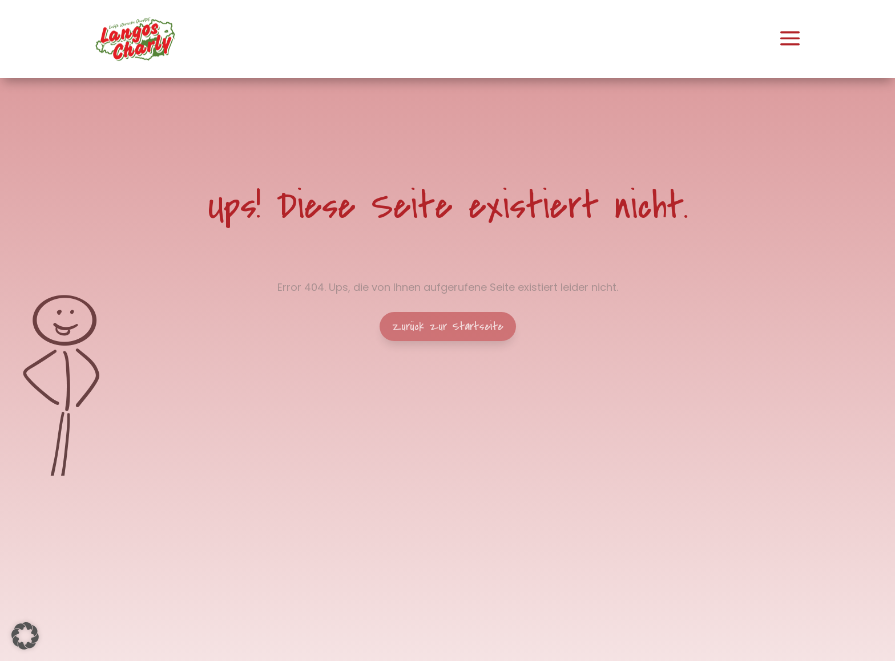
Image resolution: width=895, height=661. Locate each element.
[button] (25, 636)
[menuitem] (135, 39)
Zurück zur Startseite (447, 326)
